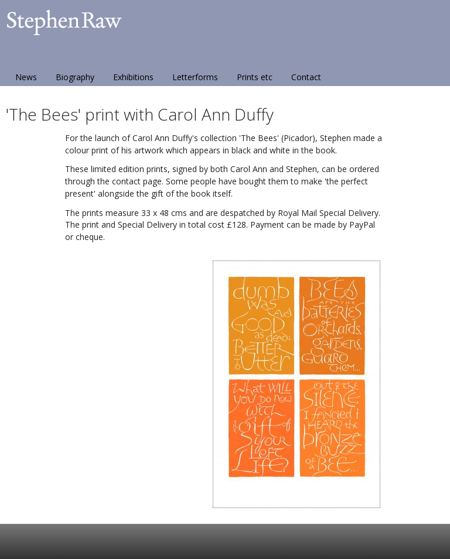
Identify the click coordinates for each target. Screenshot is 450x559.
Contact (306, 77)
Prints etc (254, 77)
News (26, 77)
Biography (75, 77)
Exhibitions (133, 77)
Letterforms (195, 77)
